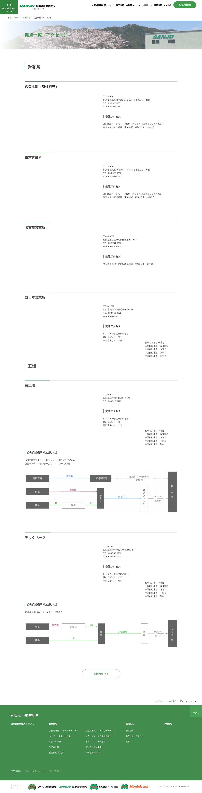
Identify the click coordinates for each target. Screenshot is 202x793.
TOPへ (196, 711)
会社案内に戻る (101, 674)
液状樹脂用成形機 (93, 747)
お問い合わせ (185, 5)
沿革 (128, 741)
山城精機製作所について (103, 5)
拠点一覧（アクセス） (135, 736)
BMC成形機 (54, 747)
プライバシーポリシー (52, 770)
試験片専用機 (55, 741)
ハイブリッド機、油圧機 (60, 736)
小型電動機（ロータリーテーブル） (101, 730)
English (167, 5)
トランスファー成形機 (95, 741)
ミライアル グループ (15, 786)
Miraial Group (9, 7)
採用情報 (158, 5)
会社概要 (130, 730)
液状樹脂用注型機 (57, 752)
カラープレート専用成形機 (97, 736)
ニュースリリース (144, 5)
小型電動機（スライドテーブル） (63, 730)
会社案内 (130, 5)
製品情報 (120, 5)
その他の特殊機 (93, 752)
